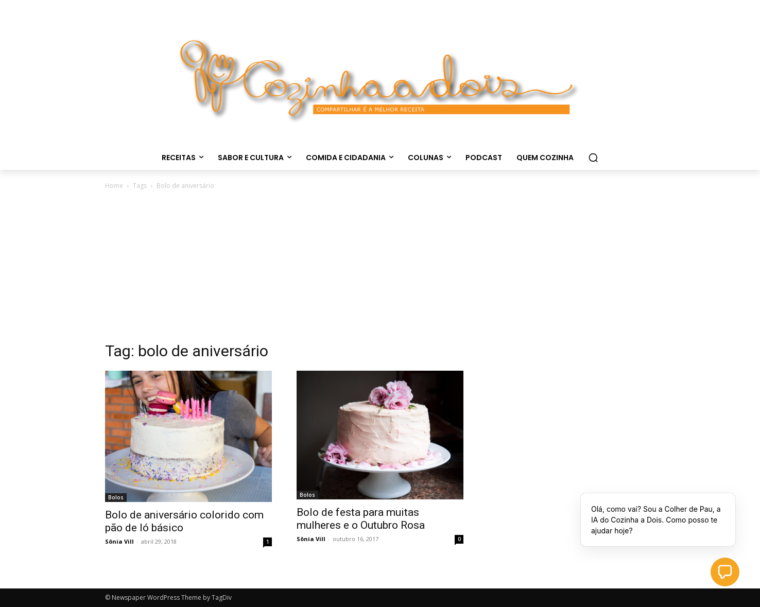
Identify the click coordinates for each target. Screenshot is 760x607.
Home (114, 185)
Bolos (116, 497)
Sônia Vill (119, 541)
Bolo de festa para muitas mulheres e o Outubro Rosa (361, 518)
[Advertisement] (380, 269)
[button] (593, 157)
